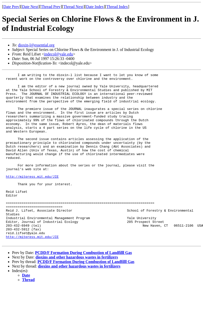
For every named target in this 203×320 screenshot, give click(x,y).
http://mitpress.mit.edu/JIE (32, 197)
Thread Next (73, 7)
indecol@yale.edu (58, 54)
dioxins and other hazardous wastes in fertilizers (77, 291)
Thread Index (117, 7)
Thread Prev (51, 7)
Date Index (95, 7)
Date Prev (11, 7)
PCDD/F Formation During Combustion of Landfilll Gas (83, 286)
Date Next (30, 7)
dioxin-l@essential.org (36, 45)
